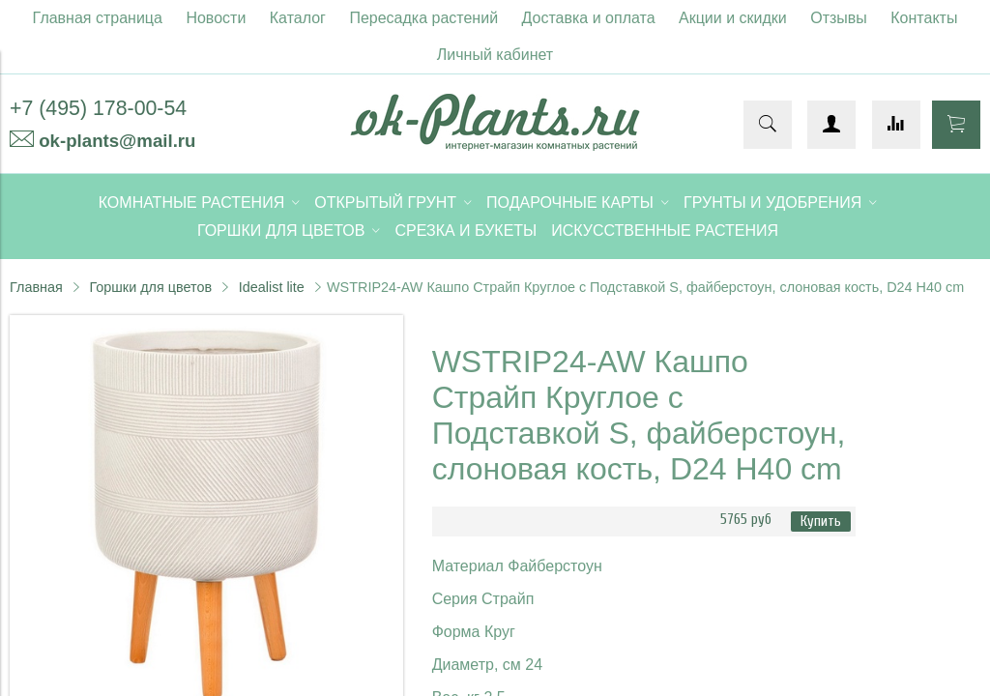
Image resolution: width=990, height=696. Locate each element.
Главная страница (97, 18)
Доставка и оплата (588, 18)
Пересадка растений (423, 18)
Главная (36, 287)
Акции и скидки (733, 18)
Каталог (298, 18)
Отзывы (838, 18)
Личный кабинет (495, 54)
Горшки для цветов (150, 287)
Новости (216, 18)
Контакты (923, 18)
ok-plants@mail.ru (117, 140)
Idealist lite (272, 287)
